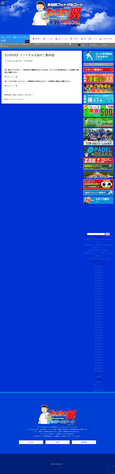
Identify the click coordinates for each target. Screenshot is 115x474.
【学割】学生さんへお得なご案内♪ (98, 259)
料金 (84, 39)
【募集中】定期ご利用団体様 (98, 250)
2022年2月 (98, 324)
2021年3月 (98, 349)
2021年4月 (98, 346)
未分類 (98, 377)
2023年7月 (98, 300)
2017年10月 (98, 371)
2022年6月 (98, 316)
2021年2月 (98, 352)
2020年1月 (98, 360)
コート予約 (49, 39)
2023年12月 (98, 289)
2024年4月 (98, 283)
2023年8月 (98, 297)
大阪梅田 (84, 442)
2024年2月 (98, 286)
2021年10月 (98, 335)
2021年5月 (98, 344)
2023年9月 (98, 294)
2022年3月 (98, 322)
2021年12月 (98, 330)
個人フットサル (63, 39)
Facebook (94, 45)
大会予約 (75, 39)
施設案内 (38, 39)
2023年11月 (98, 291)
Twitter (82, 45)
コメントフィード (98, 388)
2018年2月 (98, 368)
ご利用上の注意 (107, 39)
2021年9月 (98, 338)
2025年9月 (98, 270)
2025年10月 (98, 267)
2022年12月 (98, 311)
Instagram (104, 45)
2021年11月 (98, 333)
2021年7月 (98, 341)
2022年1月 (98, 327)
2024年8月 (98, 280)
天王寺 (31, 442)
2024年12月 (98, 278)
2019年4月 (98, 363)
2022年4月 (98, 319)
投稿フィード (98, 385)
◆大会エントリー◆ (11, 77)
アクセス (94, 39)
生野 (57, 442)
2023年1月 (98, 308)
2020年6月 (98, 357)
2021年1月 (98, 355)
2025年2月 (98, 275)
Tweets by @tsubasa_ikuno (98, 206)
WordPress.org (98, 390)
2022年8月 (98, 313)
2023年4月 (98, 305)
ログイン (98, 382)
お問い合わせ (4, 46)
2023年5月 (98, 302)
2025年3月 (98, 272)
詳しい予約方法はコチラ (98, 64)
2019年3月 (98, 366)
